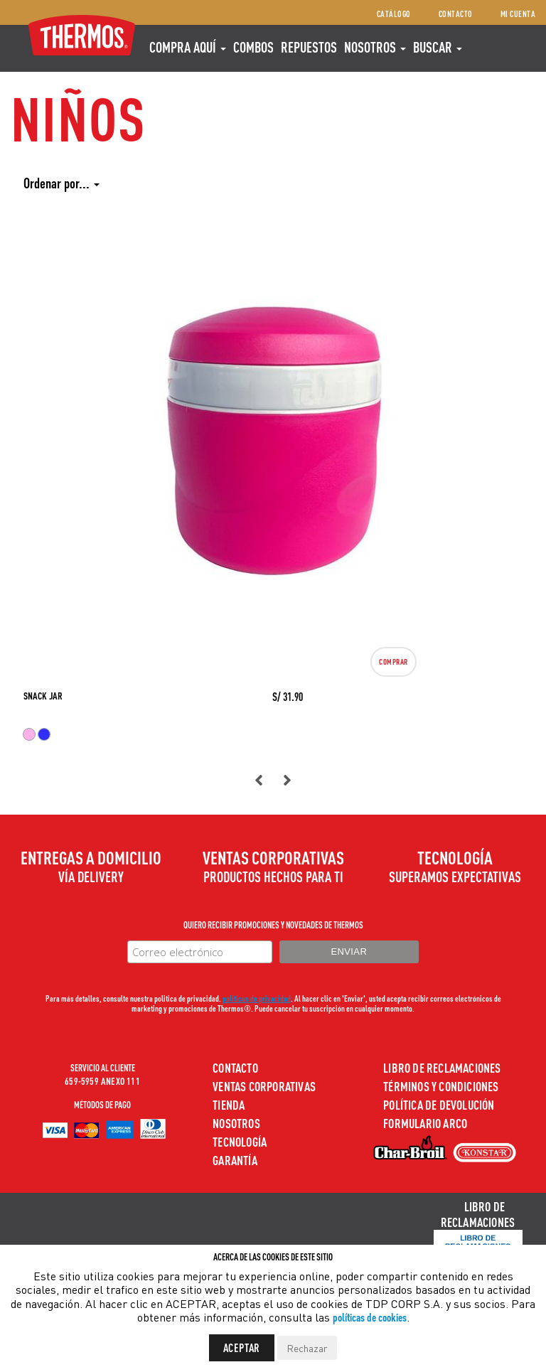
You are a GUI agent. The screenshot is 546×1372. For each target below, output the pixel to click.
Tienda (229, 1104)
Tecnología (240, 1141)
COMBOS (253, 47)
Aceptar (242, 1347)
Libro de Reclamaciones (441, 1067)
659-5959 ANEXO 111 (102, 1080)
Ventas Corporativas (264, 1086)
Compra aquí (187, 47)
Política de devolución (438, 1104)
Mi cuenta (518, 14)
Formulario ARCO (425, 1123)
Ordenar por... (61, 182)
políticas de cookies (370, 1316)
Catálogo (394, 14)
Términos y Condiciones (440, 1086)
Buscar (437, 47)
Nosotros (375, 47)
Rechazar (307, 1347)
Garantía (235, 1160)
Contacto (456, 14)
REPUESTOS (309, 47)
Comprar (393, 662)
